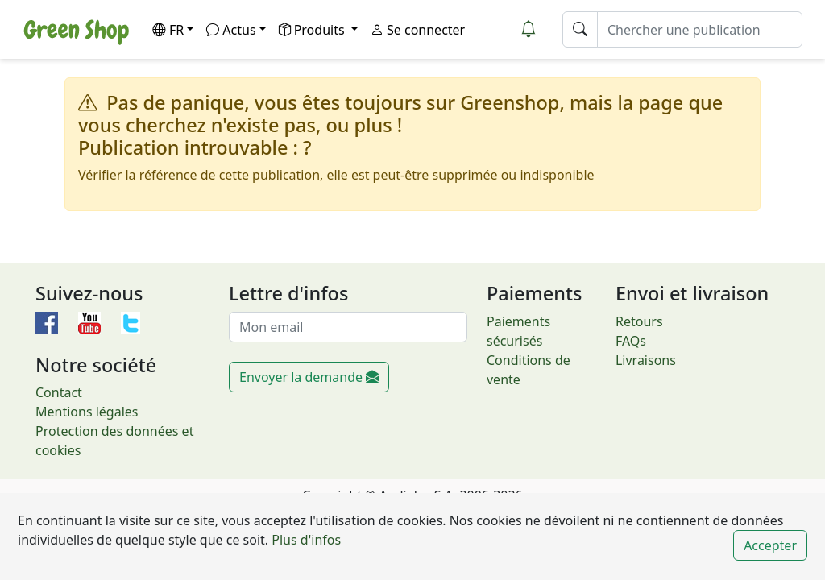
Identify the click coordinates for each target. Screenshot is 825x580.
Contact (58, 392)
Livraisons (646, 360)
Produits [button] (313, 30)
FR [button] (168, 30)
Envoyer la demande (309, 377)
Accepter (770, 545)
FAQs (631, 341)
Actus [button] (230, 30)
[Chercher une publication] (699, 29)
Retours (639, 321)
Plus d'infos (304, 540)
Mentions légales (87, 411)
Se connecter (418, 30)
